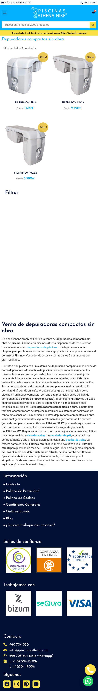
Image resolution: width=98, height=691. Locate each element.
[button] (4, 12)
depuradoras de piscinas (42, 347)
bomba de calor (75, 440)
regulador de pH (60, 435)
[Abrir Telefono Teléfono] (90, 669)
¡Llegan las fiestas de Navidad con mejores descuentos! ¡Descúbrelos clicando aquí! (49, 33)
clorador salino (36, 435)
